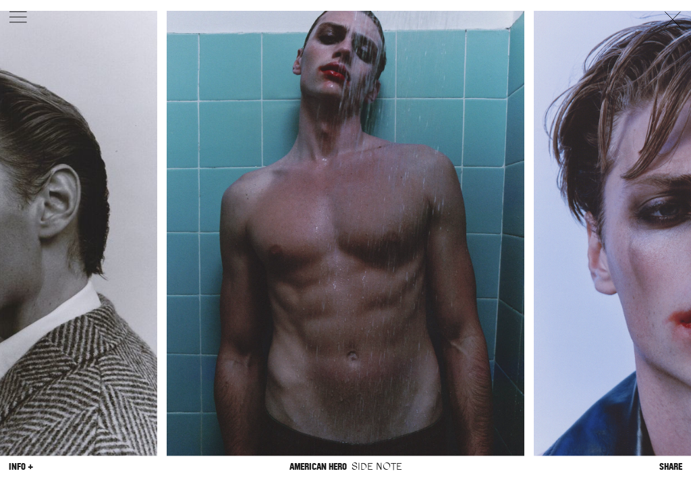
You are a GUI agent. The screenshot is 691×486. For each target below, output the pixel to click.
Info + (21, 467)
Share (670, 467)
